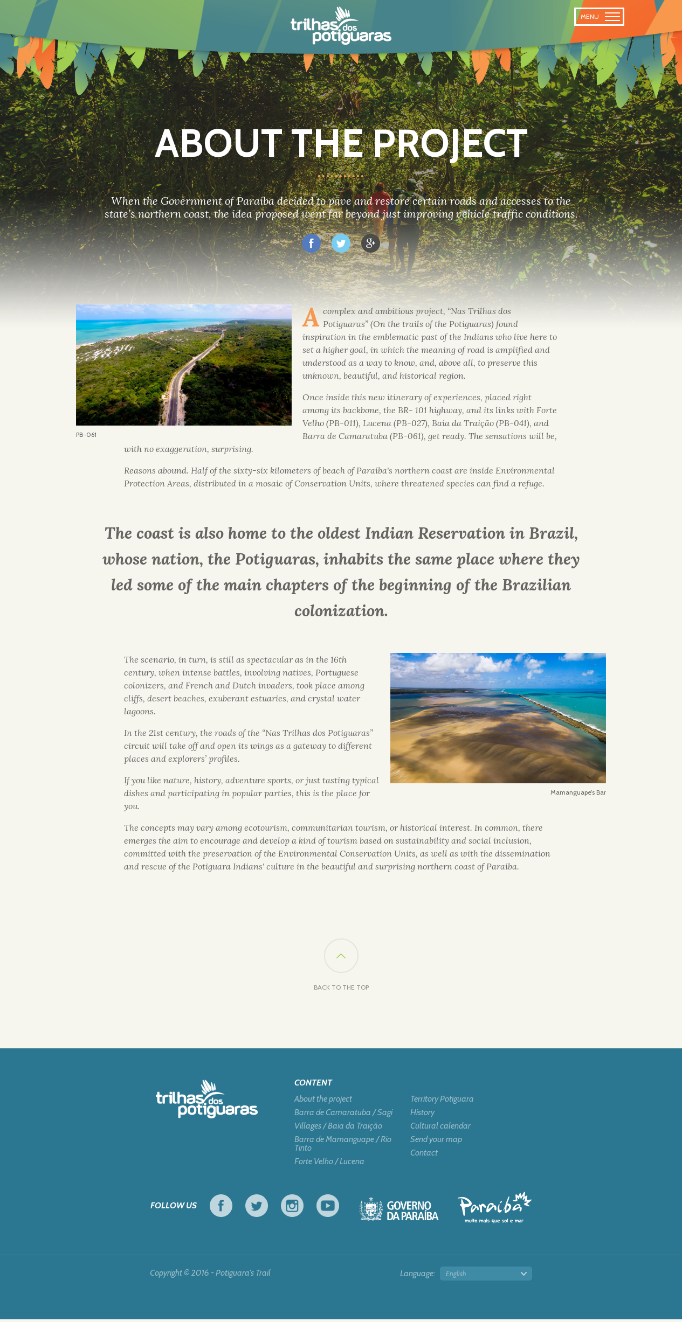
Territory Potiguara (442, 1101)
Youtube (327, 1208)
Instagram (292, 1208)
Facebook (221, 1208)
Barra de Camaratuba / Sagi (343, 1115)
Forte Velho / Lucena (329, 1164)
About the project (323, 1101)
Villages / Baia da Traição (338, 1128)
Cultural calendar (440, 1128)
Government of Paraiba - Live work (399, 1214)
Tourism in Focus (495, 1210)
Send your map (436, 1142)
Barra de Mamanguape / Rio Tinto (342, 1146)
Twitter (256, 1208)
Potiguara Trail (341, 25)
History (422, 1115)
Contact (424, 1155)
